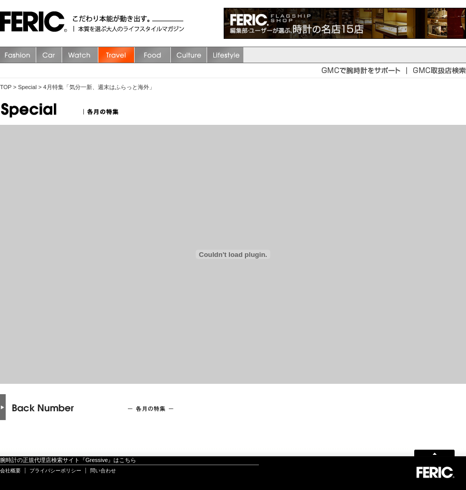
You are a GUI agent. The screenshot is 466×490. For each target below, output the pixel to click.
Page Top (434, 452)
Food (153, 55)
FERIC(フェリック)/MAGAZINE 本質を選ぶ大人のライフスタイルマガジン (36, 23)
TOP (5, 87)
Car (49, 55)
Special (27, 87)
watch (80, 55)
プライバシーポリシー (55, 470)
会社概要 (10, 470)
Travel (116, 55)
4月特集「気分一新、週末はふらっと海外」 (98, 87)
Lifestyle (225, 55)
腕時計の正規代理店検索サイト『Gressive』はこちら (68, 460)
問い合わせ (103, 470)
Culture (189, 55)
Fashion (18, 55)
